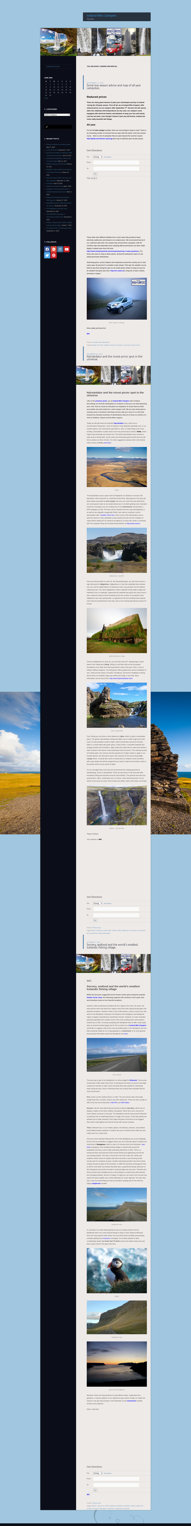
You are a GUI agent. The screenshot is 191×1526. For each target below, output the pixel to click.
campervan (96, 1183)
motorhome (131, 1401)
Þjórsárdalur (119, 423)
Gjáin (109, 930)
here (125, 1034)
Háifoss (114, 930)
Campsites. (49, 183)
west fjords (126, 1508)
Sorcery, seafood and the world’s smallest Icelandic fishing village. (112, 946)
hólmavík (127, 1506)
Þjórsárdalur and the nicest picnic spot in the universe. (114, 358)
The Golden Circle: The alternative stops (58, 228)
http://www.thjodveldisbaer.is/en (121, 678)
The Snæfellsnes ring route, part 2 (56, 208)
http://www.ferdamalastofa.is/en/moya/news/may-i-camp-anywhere (113, 251)
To (88, 168)
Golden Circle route (94, 997)
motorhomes (94, 933)
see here (107, 443)
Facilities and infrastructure (101, 342)
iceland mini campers (116, 345)
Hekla (139, 432)
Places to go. (97, 927)
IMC (88, 1494)
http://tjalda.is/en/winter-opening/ (100, 139)
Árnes (93, 930)
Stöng (100, 933)
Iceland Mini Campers (101, 15)
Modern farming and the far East (56, 164)
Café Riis (113, 1102)
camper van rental (97, 345)
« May (46, 98)
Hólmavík (133, 1080)
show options (107, 157)
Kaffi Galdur (125, 1102)
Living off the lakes (52, 150)
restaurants (118, 1508)
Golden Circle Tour (107, 515)
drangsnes (120, 1506)
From (89, 162)
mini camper (127, 345)
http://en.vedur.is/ (117, 271)
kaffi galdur (103, 1508)
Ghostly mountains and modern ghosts (58, 144)
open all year (136, 345)
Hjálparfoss (125, 930)
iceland (133, 1506)
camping (106, 345)
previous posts (101, 401)
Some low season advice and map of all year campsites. (114, 87)
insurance (106, 1238)
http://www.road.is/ (133, 523)
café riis (94, 1506)
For (88, 157)
